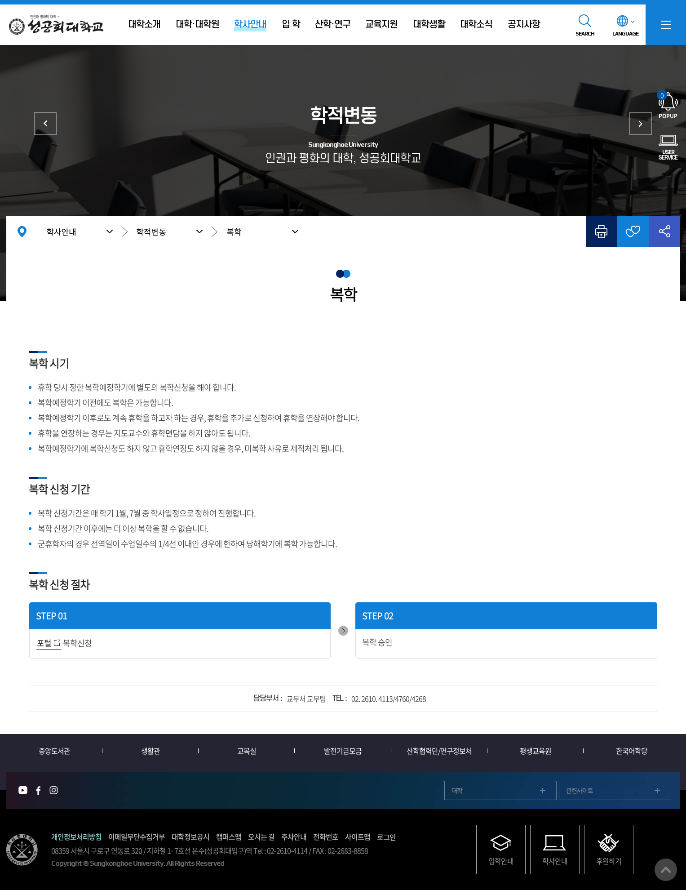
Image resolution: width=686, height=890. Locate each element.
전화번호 (325, 836)
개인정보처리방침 (76, 836)
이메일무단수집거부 (136, 836)
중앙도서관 (54, 750)
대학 (456, 790)
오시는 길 (261, 836)
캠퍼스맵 (228, 836)
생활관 (150, 750)
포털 (44, 643)
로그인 (386, 837)
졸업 (640, 123)
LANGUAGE (625, 34)
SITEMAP (666, 24)
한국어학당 (631, 750)
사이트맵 (357, 836)
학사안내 (61, 231)
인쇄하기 (601, 231)
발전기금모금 (343, 750)
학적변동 (151, 231)
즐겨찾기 (633, 231)
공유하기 (664, 231)
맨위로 (666, 870)
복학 (234, 232)
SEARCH (584, 34)
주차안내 (293, 836)
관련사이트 (579, 790)
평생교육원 (535, 750)
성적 (45, 123)
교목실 (246, 750)
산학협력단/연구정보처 (439, 750)
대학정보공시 (190, 836)
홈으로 (22, 231)
